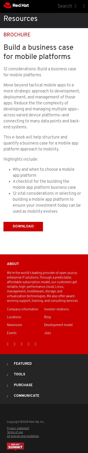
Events (11, 333)
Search (65, 6)
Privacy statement (18, 428)
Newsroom (14, 325)
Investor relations (56, 309)
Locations (14, 317)
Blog (47, 317)
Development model (58, 325)
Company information (22, 309)
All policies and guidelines (23, 436)
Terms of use (15, 432)
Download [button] (23, 226)
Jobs (47, 333)
